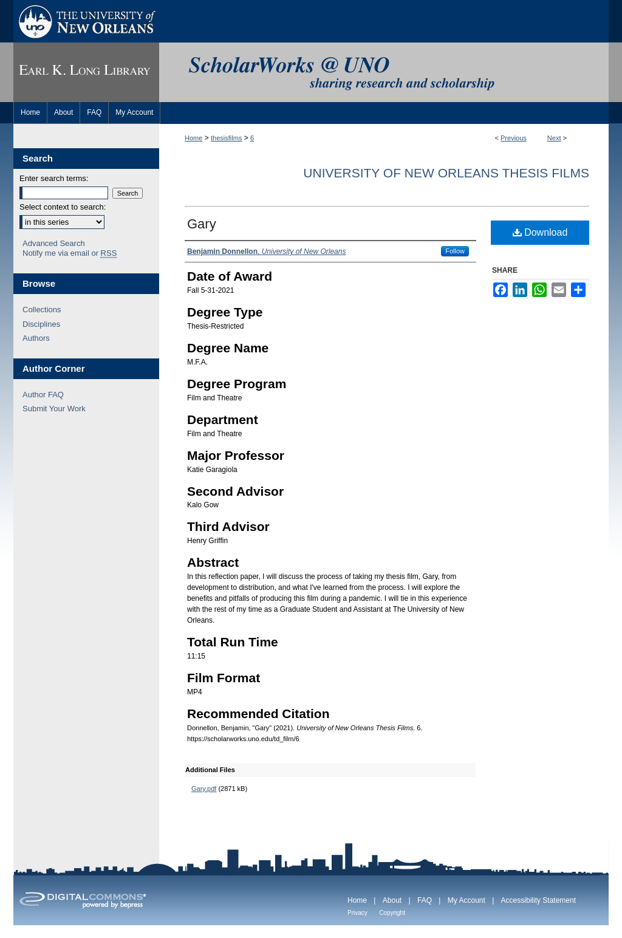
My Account (466, 900)
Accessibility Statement (538, 900)
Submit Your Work (54, 408)
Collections (41, 309)
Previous (514, 138)
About (392, 900)
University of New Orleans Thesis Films (446, 173)
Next (554, 138)
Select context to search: (62, 206)
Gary (201, 223)
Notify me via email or (69, 253)
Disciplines (41, 324)
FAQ (424, 900)
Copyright (392, 912)
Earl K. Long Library (86, 72)
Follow (455, 251)
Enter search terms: (53, 178)
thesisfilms (226, 138)
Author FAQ (43, 394)
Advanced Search (53, 243)
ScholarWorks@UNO (384, 72)
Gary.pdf (203, 788)
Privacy (357, 912)
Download (540, 232)
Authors (36, 338)
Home (193, 138)
